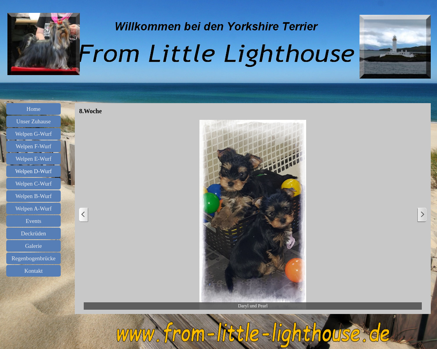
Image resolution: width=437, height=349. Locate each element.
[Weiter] (421, 215)
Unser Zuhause (33, 121)
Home (33, 109)
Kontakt (33, 271)
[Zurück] (83, 215)
